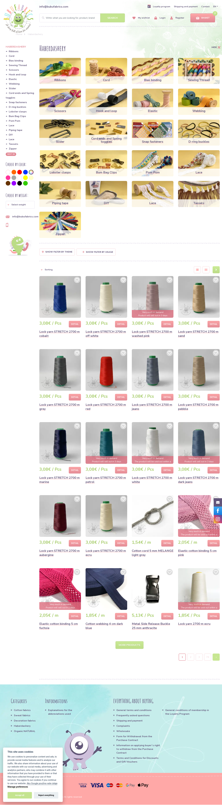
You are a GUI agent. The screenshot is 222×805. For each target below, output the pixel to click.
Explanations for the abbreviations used (60, 712)
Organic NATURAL (24, 731)
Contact (205, 6)
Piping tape (15, 130)
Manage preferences (18, 787)
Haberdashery (22, 726)
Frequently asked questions (133, 715)
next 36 (11, 154)
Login (160, 18)
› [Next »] (216, 657)
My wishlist (141, 18)
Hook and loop (17, 74)
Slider (12, 88)
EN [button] (214, 6)
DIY (11, 134)
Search (112, 18)
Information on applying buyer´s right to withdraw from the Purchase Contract (138, 749)
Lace (11, 125)
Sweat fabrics (22, 715)
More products (129, 645)
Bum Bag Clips (17, 116)
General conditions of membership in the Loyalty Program (187, 712)
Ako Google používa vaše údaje (42, 783)
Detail (75, 324)
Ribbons (13, 51)
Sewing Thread (18, 65)
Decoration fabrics (25, 721)
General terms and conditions (134, 710)
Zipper (13, 148)
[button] (20, 204)
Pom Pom (14, 121)
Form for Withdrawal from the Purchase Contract (134, 738)
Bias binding (16, 60)
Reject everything (46, 795)
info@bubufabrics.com (53, 6)
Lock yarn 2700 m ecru (194, 624)
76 (207, 657)
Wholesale (123, 731)
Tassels (13, 144)
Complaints (123, 726)
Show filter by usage (97, 252)
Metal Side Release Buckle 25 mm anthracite (151, 626)
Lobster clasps (18, 111)
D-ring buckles (17, 107)
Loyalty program (158, 6)
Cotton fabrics (22, 710)
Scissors (14, 70)
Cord (11, 56)
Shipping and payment (186, 6)
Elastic (13, 79)
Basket (203, 18)
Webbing (14, 84)
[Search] (82, 17)
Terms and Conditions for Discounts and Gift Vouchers (137, 760)
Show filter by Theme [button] (58, 251)
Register (177, 18)
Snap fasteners (18, 102)
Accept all (19, 795)
